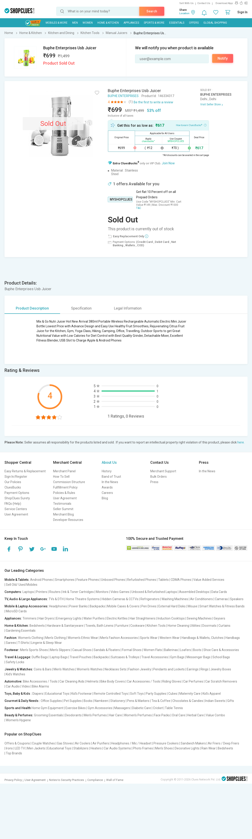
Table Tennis (174, 708)
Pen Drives (148, 606)
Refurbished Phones (141, 579)
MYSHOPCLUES (121, 199)
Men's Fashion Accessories (119, 638)
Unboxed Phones (113, 579)
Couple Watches (43, 743)
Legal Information (128, 308)
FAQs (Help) (12, 503)
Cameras (221, 599)
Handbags (232, 638)
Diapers (37, 693)
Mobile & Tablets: (16, 579)
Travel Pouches (81, 657)
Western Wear (170, 638)
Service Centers (15, 509)
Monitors (102, 592)
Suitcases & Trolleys (125, 657)
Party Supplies (156, 693)
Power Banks (78, 606)
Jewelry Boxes (220, 669)
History (107, 471)
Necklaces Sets (115, 669)
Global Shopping (215, 22)
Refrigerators (150, 599)
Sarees (11, 643)
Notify (223, 58)
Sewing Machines (199, 618)
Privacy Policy (13, 780)
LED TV (20, 748)
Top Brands (14, 753)
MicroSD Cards (16, 611)
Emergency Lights (68, 618)
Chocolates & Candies (187, 701)
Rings (204, 669)
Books (88, 701)
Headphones (58, 606)
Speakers (236, 599)
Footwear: (11, 650)
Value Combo (215, 715)
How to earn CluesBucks (191, 125)
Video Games (119, 592)
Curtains (224, 625)
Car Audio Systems (117, 748)
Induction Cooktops (171, 618)
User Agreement (16, 514)
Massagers (122, 708)
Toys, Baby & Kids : (18, 693)
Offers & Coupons (17, 743)
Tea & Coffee (160, 701)
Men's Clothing (55, 638)
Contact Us (203, 3)
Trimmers (29, 618)
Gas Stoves (65, 743)
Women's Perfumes (138, 715)
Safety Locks (15, 662)
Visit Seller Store (210, 104)
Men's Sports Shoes (34, 650)
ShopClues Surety (17, 498)
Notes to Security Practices (66, 780)
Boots (197, 650)
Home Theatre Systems (83, 599)
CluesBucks (12, 487)
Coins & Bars (43, 669)
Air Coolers (82, 743)
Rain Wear (208, 748)
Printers (41, 592)
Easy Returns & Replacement (25, 471)
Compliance (95, 780)
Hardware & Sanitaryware (65, 625)
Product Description (32, 308)
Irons (9, 748)
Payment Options (16, 493)
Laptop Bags (59, 657)
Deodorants (73, 715)
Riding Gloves (171, 681)
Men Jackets (36, 748)
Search (151, 11)
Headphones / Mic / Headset (131, 743)
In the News (110, 482)
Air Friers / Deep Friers (223, 743)
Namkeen (101, 701)
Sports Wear (149, 638)
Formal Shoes (132, 650)
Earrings (192, 669)
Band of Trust (111, 476)
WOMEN (88, 22)
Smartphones (64, 579)
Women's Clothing (30, 638)
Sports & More (154, 22)
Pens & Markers (138, 701)
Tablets (163, 579)
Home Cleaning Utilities (184, 625)
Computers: (13, 592)
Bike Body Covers (112, 681)
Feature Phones (87, 579)
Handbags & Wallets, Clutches (202, 638)
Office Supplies (51, 701)
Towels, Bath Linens (99, 625)
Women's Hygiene (18, 720)
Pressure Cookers (166, 743)
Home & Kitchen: (16, 625)
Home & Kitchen (108, 22)
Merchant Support (163, 471)
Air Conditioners (201, 599)
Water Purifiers (94, 618)
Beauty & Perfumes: (18, 715)
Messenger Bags (198, 657)
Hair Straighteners (142, 618)
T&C (138, 208)
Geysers (219, 618)
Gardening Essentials (21, 630)
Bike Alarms (40, 686)
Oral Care (178, 715)
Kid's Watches (15, 674)
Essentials (176, 22)
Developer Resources (68, 520)
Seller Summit (63, 509)
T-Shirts (23, 643)
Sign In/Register (15, 476)
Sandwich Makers (193, 743)
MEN (75, 22)
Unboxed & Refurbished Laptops (154, 592)
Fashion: (10, 638)
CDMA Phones (181, 579)
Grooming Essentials (48, 715)
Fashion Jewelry (139, 669)
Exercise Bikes (75, 708)
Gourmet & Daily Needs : (22, 701)
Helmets (92, 681)
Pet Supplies (73, 701)
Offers (194, 22)
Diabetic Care (141, 708)
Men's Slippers (60, 650)
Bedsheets (37, 625)
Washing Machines (175, 599)
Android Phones (41, 579)
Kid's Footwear (81, 693)
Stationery (117, 701)
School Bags (221, 657)
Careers (107, 493)
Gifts (230, 701)
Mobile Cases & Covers (123, 606)
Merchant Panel (64, 471)
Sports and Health (17, 708)
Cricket (158, 708)
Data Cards (219, 592)
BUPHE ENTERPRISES (123, 96)
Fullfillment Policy (65, 487)
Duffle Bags (40, 657)
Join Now (168, 163)
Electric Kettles (117, 618)
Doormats (209, 625)
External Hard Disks (172, 606)
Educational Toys (57, 693)
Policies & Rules (64, 493)
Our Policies (12, 482)
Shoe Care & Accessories (221, 650)
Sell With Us (186, 3)
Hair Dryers (46, 618)
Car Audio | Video (18, 686)
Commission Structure (69, 482)
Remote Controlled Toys (111, 693)
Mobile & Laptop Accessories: (26, 606)
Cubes (172, 693)
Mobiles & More (57, 22)
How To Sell (61, 476)
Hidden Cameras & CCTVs (120, 599)
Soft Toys (137, 693)
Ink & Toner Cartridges (78, 592)
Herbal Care (195, 715)
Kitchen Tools (156, 625)
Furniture (121, 625)
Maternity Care (189, 693)
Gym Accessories (100, 708)
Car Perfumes (193, 681)
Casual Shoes (82, 650)
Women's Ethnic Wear (83, 638)
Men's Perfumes (95, 715)
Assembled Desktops (194, 592)
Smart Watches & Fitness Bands (222, 606)
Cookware (137, 625)
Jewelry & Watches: (18, 669)
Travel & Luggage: (17, 657)
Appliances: (13, 618)
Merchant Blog (63, 514)
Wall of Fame (114, 780)
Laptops (28, 592)
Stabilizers (80, 748)
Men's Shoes (164, 748)
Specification (81, 308)
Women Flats (153, 650)
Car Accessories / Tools (143, 681)
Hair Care (115, 715)
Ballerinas (171, 650)
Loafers (185, 650)
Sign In (242, 12)
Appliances (131, 22)
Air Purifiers (100, 743)
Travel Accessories (154, 657)
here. (241, 442)
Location (184, 13)
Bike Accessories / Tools (40, 681)
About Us (109, 462)
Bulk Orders (158, 476)
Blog (105, 498)
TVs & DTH (56, 599)
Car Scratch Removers (221, 681)
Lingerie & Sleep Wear (46, 643)
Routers (55, 592)
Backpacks (97, 606)
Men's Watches (64, 669)
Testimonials (62, 503)
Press (154, 482)
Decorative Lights (187, 748)
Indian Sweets (215, 701)
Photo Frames (143, 748)
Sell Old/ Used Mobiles (21, 584)
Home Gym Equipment (47, 708)
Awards (107, 487)
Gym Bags (177, 657)
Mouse (192, 606)
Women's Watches (90, 669)
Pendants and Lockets (169, 669)
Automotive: (13, 681)
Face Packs (162, 715)
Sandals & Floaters (107, 650)
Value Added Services (208, 579)
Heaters (96, 748)
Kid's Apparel (211, 693)
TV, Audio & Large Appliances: (26, 599)
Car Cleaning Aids (71, 681)
